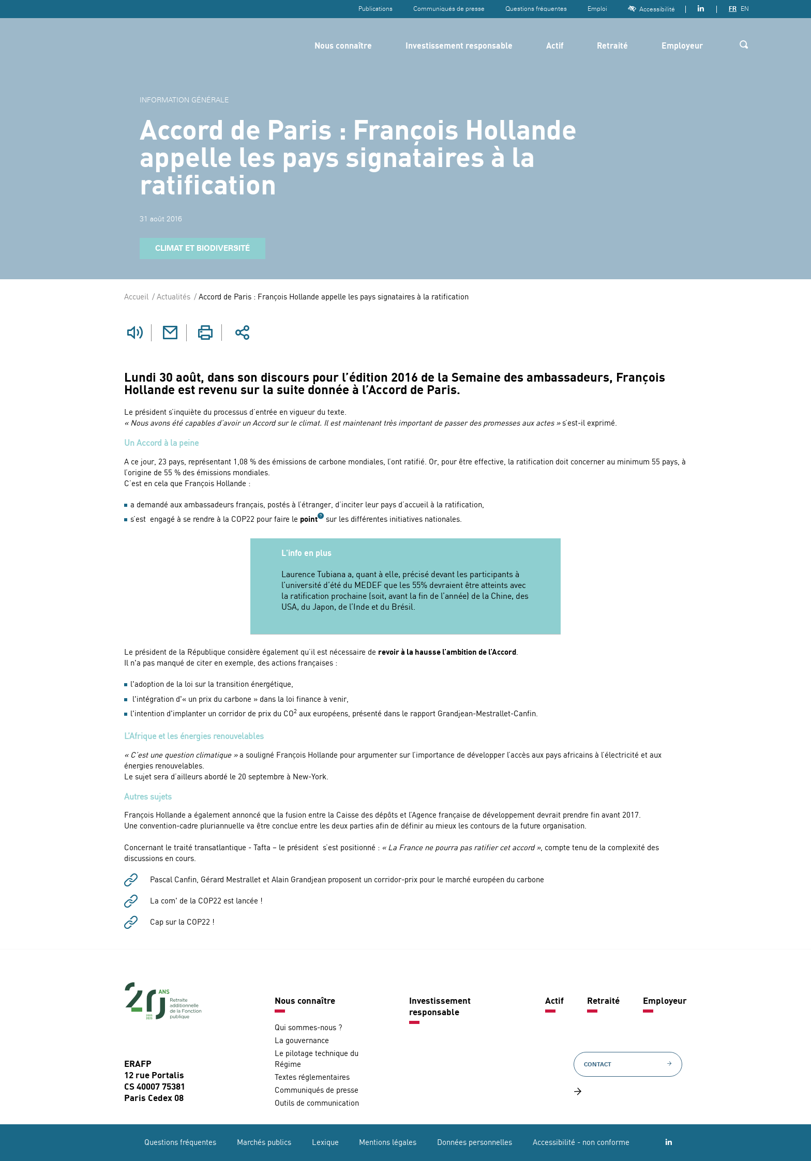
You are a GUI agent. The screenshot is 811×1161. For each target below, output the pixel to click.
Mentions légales (387, 1143)
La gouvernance (302, 1041)
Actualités (173, 297)
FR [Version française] (733, 9)
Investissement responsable (459, 46)
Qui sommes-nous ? (308, 1028)
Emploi (597, 9)
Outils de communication (317, 1103)
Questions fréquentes (536, 9)
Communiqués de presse (449, 9)
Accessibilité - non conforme (581, 1143)
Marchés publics (264, 1143)
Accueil (136, 297)
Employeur (682, 46)
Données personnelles (474, 1143)
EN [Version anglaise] (745, 9)
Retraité (612, 46)
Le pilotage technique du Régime (316, 1059)
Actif (554, 46)
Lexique (325, 1143)
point (309, 519)
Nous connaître (343, 46)
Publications (375, 9)
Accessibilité (651, 9)
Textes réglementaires (312, 1077)
